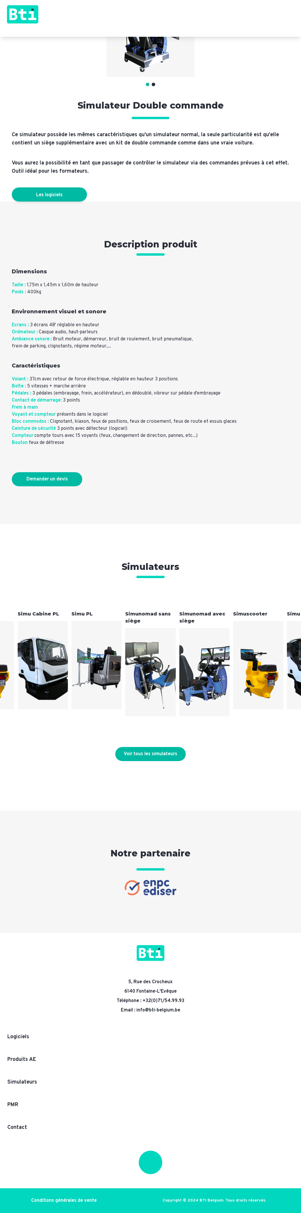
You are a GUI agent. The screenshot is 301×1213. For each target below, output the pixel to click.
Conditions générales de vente (64, 1201)
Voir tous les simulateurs (150, 754)
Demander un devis (47, 479)
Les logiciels (49, 195)
